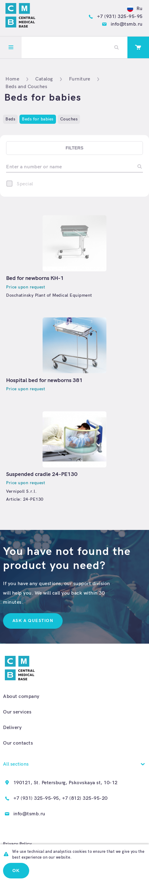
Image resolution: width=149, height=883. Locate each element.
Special (25, 184)
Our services (17, 712)
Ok (16, 870)
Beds (10, 119)
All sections (16, 764)
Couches (69, 119)
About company (21, 696)
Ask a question (32, 620)
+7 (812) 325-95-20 (85, 798)
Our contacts (18, 743)
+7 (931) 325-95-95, (37, 798)
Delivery (12, 727)
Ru (135, 8)
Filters (74, 147)
